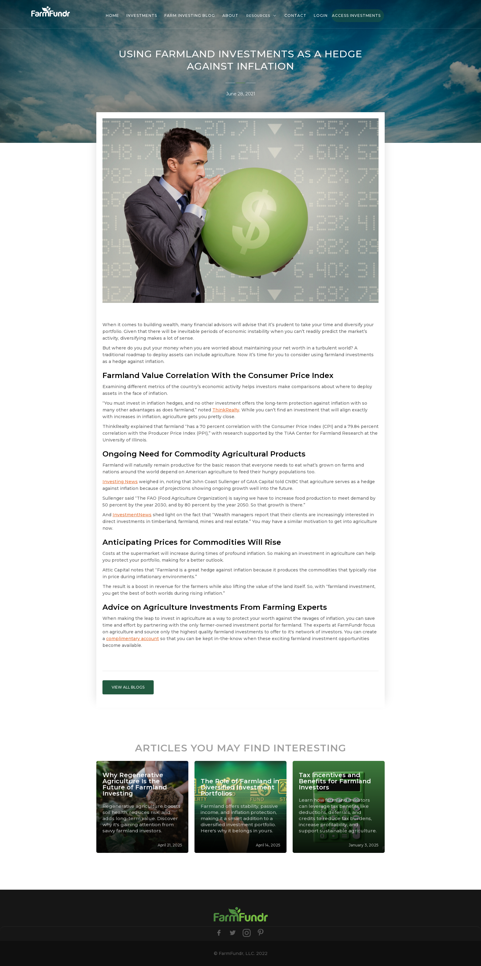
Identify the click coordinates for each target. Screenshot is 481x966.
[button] (261, 16)
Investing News (120, 481)
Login (321, 15)
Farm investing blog (189, 15)
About (230, 15)
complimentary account (132, 638)
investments (141, 15)
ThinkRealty (225, 410)
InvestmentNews (132, 514)
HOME (112, 15)
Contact (295, 15)
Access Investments (356, 15)
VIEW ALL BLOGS (128, 687)
